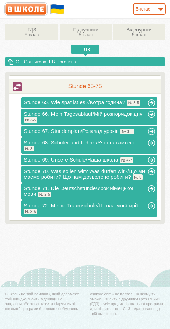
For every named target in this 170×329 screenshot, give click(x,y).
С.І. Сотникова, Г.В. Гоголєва (46, 61)
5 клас (32, 32)
